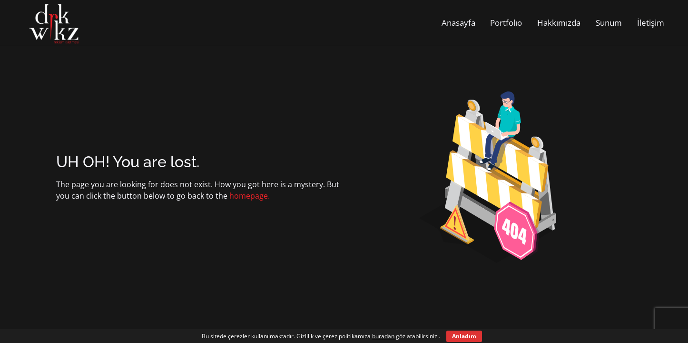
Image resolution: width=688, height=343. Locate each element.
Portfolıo (506, 22)
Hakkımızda (558, 22)
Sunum (609, 22)
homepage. (249, 196)
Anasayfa (458, 22)
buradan (384, 336)
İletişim (650, 22)
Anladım (464, 336)
